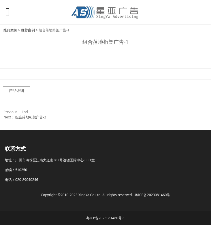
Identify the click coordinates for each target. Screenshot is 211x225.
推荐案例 (28, 30)
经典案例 (10, 30)
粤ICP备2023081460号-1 (105, 217)
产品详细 (16, 90)
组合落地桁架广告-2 (30, 117)
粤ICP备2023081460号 (152, 194)
